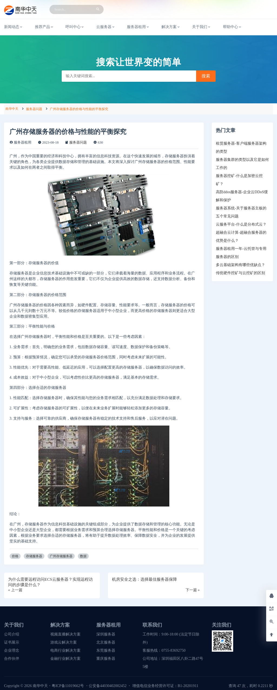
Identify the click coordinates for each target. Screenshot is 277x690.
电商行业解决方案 (65, 650)
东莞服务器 (105, 650)
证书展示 (11, 642)
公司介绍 (11, 634)
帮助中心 (232, 27)
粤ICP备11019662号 (68, 686)
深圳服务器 (105, 634)
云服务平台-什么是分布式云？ (241, 224)
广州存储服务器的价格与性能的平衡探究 (79, 109)
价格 (15, 556)
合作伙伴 (11, 659)
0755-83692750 (173, 650)
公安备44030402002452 (108, 686)
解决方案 (170, 27)
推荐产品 (44, 27)
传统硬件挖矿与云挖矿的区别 (240, 273)
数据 (83, 556)
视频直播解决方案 (65, 634)
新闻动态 (13, 27)
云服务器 (105, 27)
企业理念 (11, 650)
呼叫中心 (74, 27)
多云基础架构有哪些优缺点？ (240, 265)
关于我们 (201, 27)
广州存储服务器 (61, 556)
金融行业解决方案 (65, 659)
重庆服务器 (105, 659)
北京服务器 (105, 642)
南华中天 (11, 109)
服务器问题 (34, 109)
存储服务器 (34, 556)
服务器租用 (138, 27)
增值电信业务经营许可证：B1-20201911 (165, 686)
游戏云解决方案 (63, 642)
